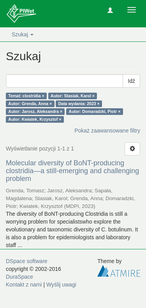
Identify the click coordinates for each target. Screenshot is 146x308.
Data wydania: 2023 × (79, 103)
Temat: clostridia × (26, 95)
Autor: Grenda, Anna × (30, 103)
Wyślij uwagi (61, 284)
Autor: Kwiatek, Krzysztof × (34, 119)
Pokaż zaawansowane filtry (107, 130)
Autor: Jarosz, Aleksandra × (35, 111)
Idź (131, 81)
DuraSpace (19, 277)
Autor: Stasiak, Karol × (73, 95)
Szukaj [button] (22, 34)
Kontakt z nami (24, 284)
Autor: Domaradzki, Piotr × (95, 111)
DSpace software (26, 261)
